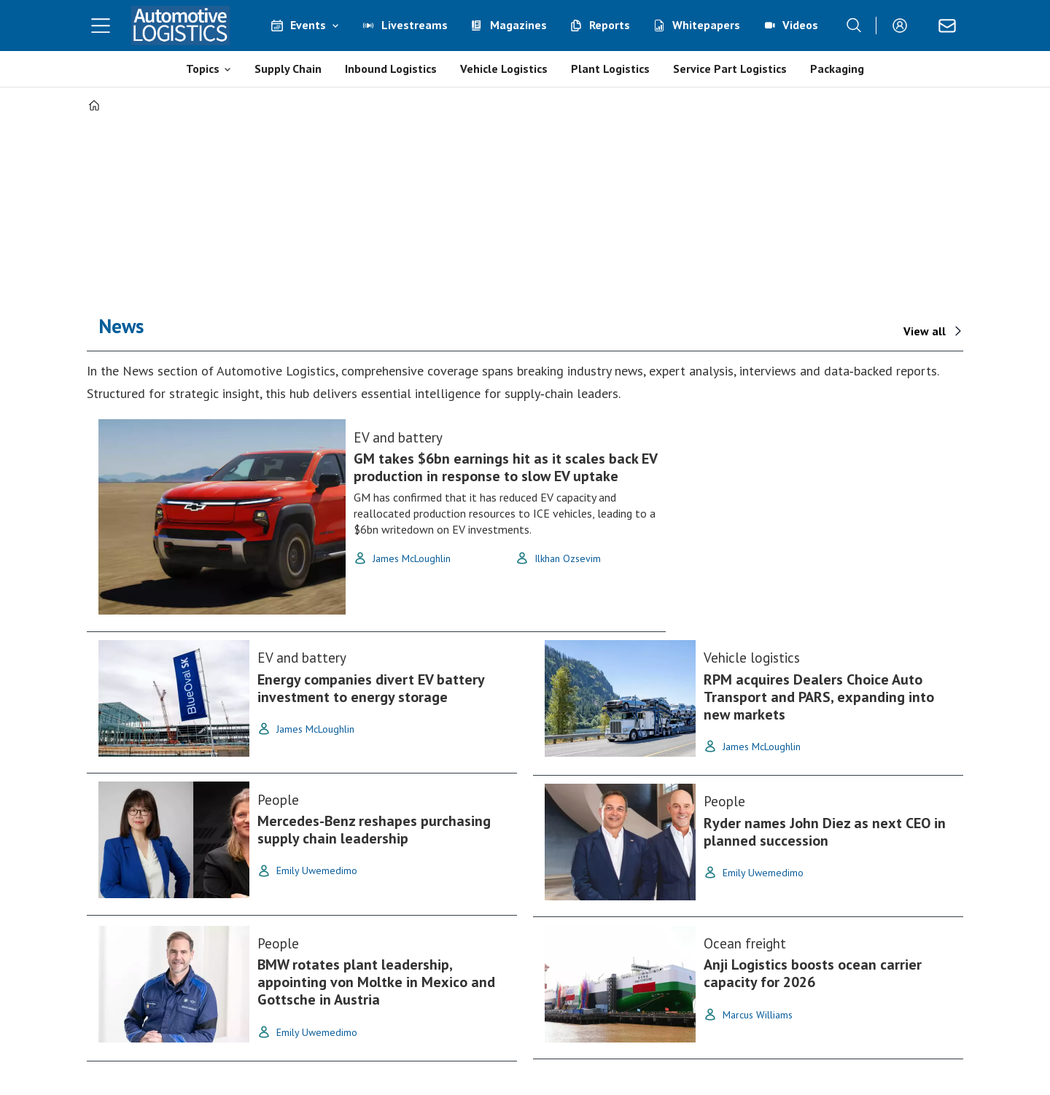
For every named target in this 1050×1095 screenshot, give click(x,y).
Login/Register (903, 25)
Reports (609, 24)
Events (308, 24)
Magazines (518, 24)
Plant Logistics (610, 68)
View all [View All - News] (924, 331)
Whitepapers (706, 24)
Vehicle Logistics (504, 68)
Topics (202, 68)
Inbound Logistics (391, 68)
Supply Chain (288, 68)
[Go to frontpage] (180, 25)
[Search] (853, 25)
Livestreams (414, 24)
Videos (800, 24)
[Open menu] (100, 25)
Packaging (837, 68)
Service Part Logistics (730, 68)
